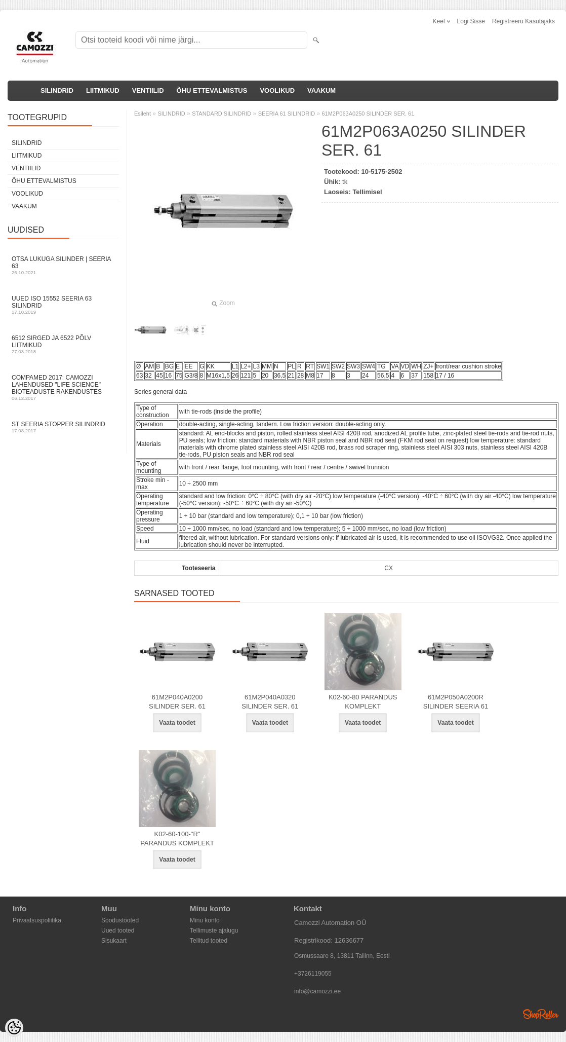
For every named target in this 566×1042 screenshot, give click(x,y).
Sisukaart (114, 940)
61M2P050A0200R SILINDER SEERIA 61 (456, 701)
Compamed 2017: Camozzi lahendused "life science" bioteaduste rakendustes (63, 387)
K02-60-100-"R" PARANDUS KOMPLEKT (177, 838)
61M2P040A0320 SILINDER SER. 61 (269, 701)
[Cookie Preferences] (14, 1028)
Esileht (142, 113)
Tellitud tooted (208, 940)
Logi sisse (471, 21)
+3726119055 (313, 973)
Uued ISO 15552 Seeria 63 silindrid (63, 305)
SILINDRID (57, 90)
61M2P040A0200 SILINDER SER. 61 (177, 701)
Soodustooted (120, 920)
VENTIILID (148, 90)
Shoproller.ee (540, 1014)
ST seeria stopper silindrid (63, 427)
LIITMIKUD (102, 90)
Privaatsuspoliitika (37, 920)
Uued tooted (117, 930)
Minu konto (205, 920)
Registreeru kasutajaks (523, 21)
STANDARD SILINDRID (221, 113)
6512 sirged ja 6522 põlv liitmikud (63, 344)
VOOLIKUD (277, 90)
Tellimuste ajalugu (214, 930)
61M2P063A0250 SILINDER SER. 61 (367, 113)
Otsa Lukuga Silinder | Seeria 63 (63, 265)
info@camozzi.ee (317, 991)
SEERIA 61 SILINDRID (286, 113)
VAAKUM (321, 90)
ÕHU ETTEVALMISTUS (212, 90)
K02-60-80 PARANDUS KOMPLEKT (363, 701)
